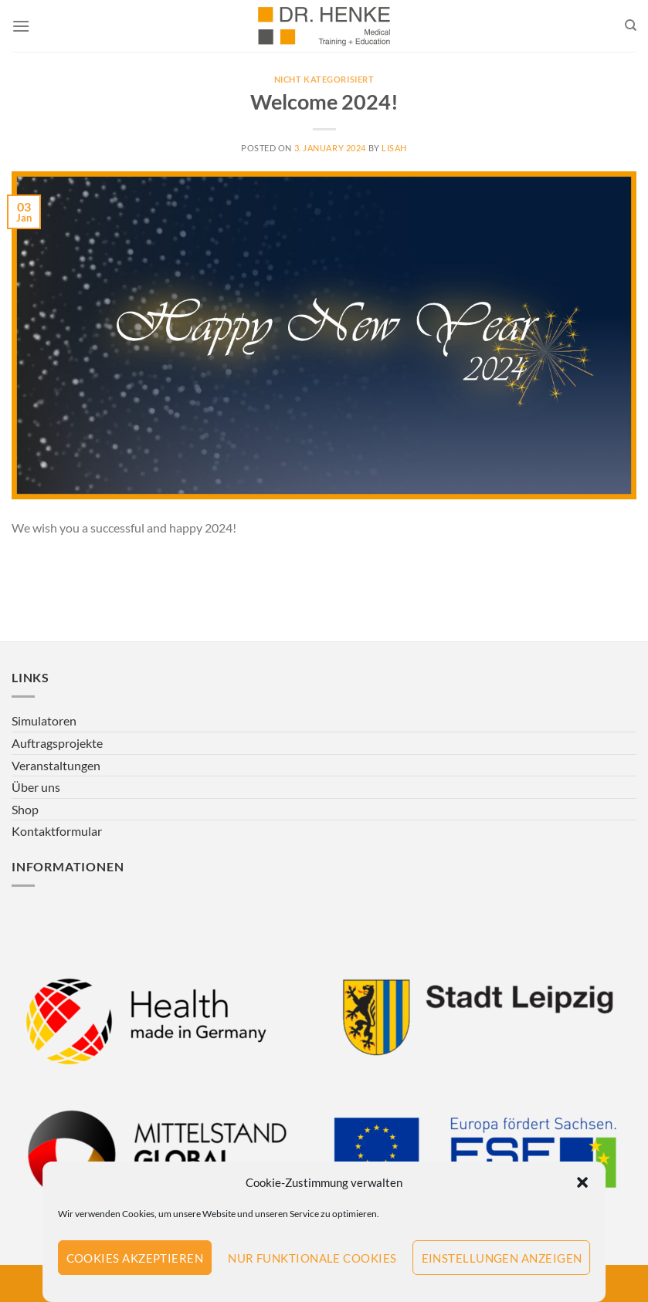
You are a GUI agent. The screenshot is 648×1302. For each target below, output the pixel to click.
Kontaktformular (57, 830)
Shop (25, 809)
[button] (582, 1182)
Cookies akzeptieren (135, 1258)
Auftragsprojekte (57, 743)
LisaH (394, 148)
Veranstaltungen (56, 765)
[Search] (630, 25)
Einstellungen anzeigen (502, 1258)
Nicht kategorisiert (324, 79)
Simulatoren (44, 720)
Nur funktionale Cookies (312, 1258)
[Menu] (21, 26)
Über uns (36, 787)
